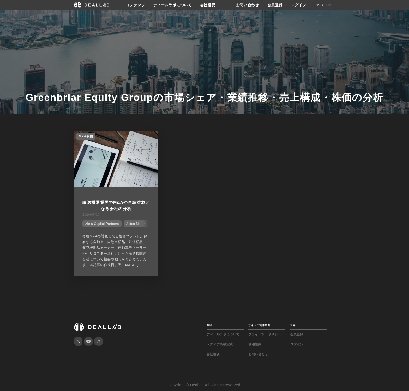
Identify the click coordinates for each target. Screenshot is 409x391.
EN (328, 5)
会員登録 (275, 5)
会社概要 (207, 5)
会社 (209, 325)
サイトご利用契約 (259, 325)
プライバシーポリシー (264, 334)
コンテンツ (135, 5)
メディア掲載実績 (220, 344)
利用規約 (254, 344)
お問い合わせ (247, 5)
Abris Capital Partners (102, 224)
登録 (293, 325)
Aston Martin (136, 224)
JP (317, 5)
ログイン (298, 5)
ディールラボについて (172, 5)
